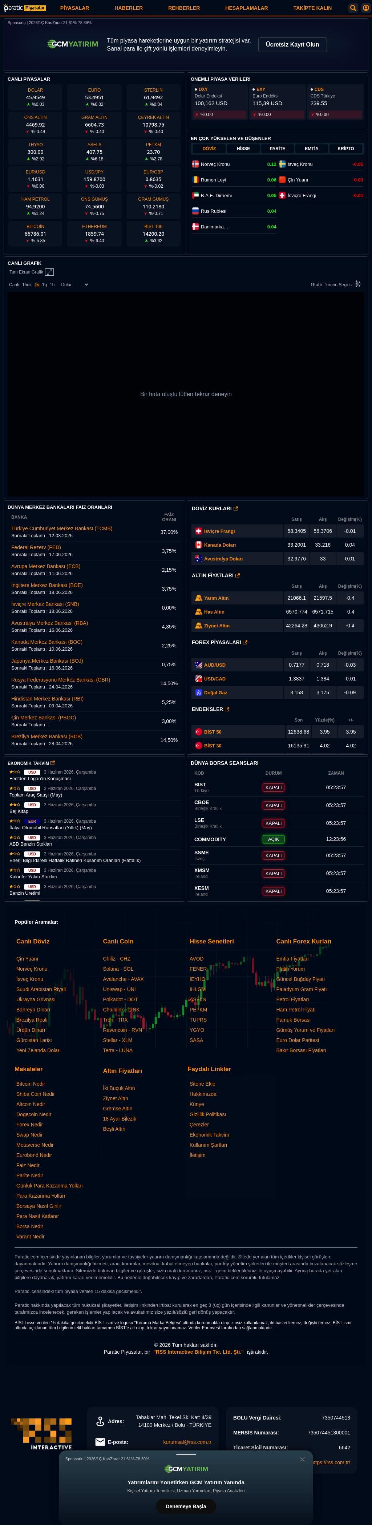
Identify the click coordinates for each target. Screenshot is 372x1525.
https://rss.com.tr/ (330, 1462)
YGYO (197, 1030)
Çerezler (199, 1124)
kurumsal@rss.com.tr (187, 1442)
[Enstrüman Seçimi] (74, 285)
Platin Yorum (290, 969)
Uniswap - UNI (119, 989)
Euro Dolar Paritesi (297, 1040)
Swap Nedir (29, 1135)
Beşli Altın (114, 1129)
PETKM (198, 1010)
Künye (197, 1104)
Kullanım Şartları (208, 1145)
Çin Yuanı (27, 959)
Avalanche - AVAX (123, 979)
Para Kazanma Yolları (40, 1196)
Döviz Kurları (215, 508)
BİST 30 (208, 745)
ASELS (198, 999)
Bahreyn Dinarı (33, 1010)
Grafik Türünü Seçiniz (337, 284)
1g (44, 284)
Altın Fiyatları (216, 575)
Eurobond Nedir (34, 1155)
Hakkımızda (203, 1094)
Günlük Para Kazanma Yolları (49, 1186)
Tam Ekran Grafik (31, 272)
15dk (27, 284)
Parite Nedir (29, 1175)
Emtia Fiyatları (292, 959)
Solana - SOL (118, 969)
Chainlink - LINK (121, 1010)
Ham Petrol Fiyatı (296, 1010)
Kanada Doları (220, 545)
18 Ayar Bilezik (120, 1119)
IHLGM (198, 989)
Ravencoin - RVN (122, 1030)
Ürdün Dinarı (30, 1030)
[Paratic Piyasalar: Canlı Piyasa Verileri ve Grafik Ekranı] (24, 10)
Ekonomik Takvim (209, 1135)
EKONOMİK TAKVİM (31, 763)
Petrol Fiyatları (292, 999)
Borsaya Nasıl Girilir (38, 1206)
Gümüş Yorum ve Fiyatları (305, 1030)
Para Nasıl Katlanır (37, 1216)
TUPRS (198, 1020)
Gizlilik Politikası (208, 1114)
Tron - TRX (115, 1020)
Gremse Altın (118, 1108)
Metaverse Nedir (35, 1145)
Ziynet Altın (217, 625)
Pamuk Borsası (293, 1020)
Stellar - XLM (118, 1040)
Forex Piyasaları (219, 642)
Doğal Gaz (215, 692)
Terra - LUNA (118, 1050)
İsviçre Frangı (219, 531)
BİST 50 (208, 731)
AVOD (197, 959)
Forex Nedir (29, 1124)
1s (37, 284)
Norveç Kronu (32, 969)
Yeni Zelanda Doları (38, 1050)
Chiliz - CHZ (116, 959)
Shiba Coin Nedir (35, 1094)
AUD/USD (215, 665)
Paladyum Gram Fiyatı (301, 989)
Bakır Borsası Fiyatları (301, 1050)
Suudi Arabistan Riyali (41, 989)
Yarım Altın (216, 598)
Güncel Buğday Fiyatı (300, 979)
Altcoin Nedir (30, 1104)
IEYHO (198, 979)
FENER (198, 969)
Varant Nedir (30, 1236)
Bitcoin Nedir (30, 1084)
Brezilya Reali (32, 1020)
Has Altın (214, 612)
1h (52, 284)
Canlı (14, 284)
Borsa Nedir (29, 1226)
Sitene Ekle (202, 1084)
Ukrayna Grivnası (36, 999)
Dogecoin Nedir (34, 1114)
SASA (196, 1040)
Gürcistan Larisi (34, 1040)
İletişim (198, 1155)
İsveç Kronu (29, 979)
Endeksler (210, 709)
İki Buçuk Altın (119, 1088)
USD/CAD (215, 679)
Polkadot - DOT (120, 999)
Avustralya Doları (223, 559)
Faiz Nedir (28, 1165)
